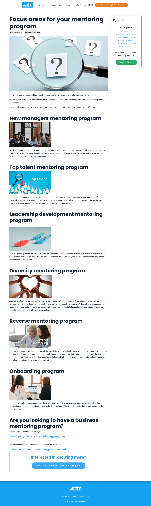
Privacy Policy (84, 496)
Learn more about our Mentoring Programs (58, 465)
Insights (69, 5)
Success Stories (58, 5)
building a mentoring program (32, 32)
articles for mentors (126, 40)
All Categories (126, 31)
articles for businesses (16, 32)
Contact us (65, 496)
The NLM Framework (42, 5)
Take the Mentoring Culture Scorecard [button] (111, 5)
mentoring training (126, 46)
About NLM (89, 5)
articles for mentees (126, 37)
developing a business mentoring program (37, 436)
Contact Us (78, 5)
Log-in (74, 496)
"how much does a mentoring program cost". (38, 449)
